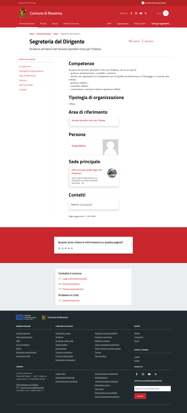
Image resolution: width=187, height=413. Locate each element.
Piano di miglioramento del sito (107, 396)
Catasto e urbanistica (64, 352)
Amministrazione (26, 23)
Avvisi (136, 340)
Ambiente (59, 337)
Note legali (99, 389)
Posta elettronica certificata (67, 381)
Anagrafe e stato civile (64, 340)
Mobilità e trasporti (102, 340)
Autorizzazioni (61, 348)
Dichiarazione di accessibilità (106, 392)
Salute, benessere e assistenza (107, 344)
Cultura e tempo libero (64, 356)
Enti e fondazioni (22, 344)
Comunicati (138, 337)
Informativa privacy (102, 385)
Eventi (136, 360)
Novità (43, 23)
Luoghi (137, 356)
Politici (18, 348)
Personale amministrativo (26, 352)
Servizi (55, 23)
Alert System (140, 23)
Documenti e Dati (23, 356)
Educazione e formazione (65, 359)
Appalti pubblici (62, 344)
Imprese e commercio (103, 337)
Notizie (137, 333)
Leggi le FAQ (60, 373)
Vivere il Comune (71, 23)
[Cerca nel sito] (166, 13)
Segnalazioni (122, 23)
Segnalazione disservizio (65, 377)
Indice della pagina (35, 59)
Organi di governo (23, 333)
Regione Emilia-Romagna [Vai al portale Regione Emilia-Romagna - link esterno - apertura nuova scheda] (27, 3)
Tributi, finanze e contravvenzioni (108, 348)
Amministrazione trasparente (106, 373)
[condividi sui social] (134, 41)
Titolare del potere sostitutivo (106, 381)
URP (109, 23)
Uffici (18, 340)
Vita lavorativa (100, 356)
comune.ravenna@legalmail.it (32, 387)
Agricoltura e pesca (63, 333)
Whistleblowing (101, 377)
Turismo (98, 352)
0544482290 (86, 204)
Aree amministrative (24, 337)
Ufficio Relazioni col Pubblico (27, 384)
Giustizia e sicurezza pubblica (106, 333)
